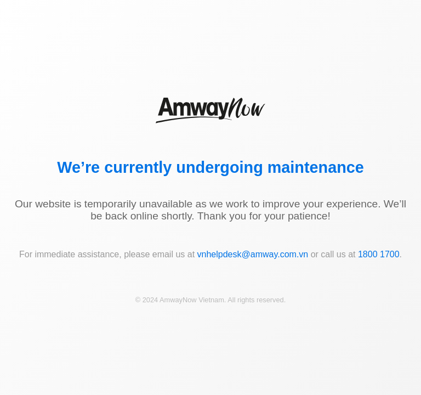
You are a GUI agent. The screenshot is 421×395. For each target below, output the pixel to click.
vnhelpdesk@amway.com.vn (253, 254)
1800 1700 (379, 254)
